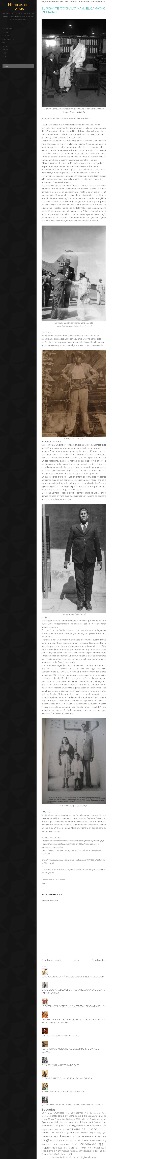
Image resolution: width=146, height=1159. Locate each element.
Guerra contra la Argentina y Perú (57, 1125)
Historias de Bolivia (18, 6)
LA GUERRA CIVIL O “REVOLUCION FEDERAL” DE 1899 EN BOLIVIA (73, 1006)
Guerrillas (47, 1136)
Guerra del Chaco (83, 1129)
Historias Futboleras (59, 1140)
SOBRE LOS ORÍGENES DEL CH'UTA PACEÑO (63, 1091)
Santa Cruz (8, 36)
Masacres (64, 1144)
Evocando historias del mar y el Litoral (65, 1122)
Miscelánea (61, 879)
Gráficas (97, 1122)
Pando (5, 56)
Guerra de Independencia (91, 1125)
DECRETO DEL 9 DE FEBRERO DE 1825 (60, 1036)
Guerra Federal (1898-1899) (87, 1133)
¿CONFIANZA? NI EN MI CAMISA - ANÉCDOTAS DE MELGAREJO (72, 1104)
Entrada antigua (99, 960)
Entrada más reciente (51, 960)
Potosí (5, 49)
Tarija (5, 46)
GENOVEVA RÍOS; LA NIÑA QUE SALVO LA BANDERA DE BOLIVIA (73, 977)
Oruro (5, 42)
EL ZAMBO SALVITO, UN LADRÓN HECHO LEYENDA (67, 1078)
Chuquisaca (8, 29)
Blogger (92, 1157)
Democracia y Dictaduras (66, 1115)
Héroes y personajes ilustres (83, 1136)
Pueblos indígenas (69, 1151)
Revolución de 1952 (92, 1151)
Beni (4, 53)
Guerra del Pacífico (53, 1132)
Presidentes (48, 1150)
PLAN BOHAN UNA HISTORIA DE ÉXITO (60, 1065)
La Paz (5, 32)
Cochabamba (8, 39)
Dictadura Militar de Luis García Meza (84, 1119)
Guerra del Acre (56, 1129)
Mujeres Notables (52, 1147)
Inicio (76, 960)
